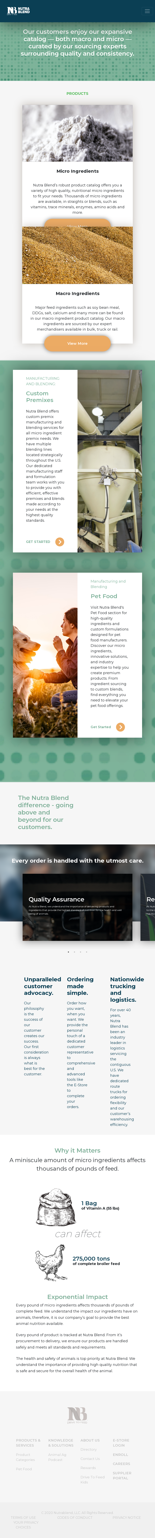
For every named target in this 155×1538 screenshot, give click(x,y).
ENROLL (120, 1455)
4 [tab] (87, 952)
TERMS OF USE (23, 1518)
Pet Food (24, 1469)
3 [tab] (81, 952)
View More (77, 343)
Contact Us (90, 1459)
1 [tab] (68, 952)
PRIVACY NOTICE (127, 1518)
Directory (89, 1449)
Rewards (88, 1468)
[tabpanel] (77, 907)
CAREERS (121, 1464)
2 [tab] (74, 952)
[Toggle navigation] (147, 11)
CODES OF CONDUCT (75, 1518)
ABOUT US (90, 1440)
